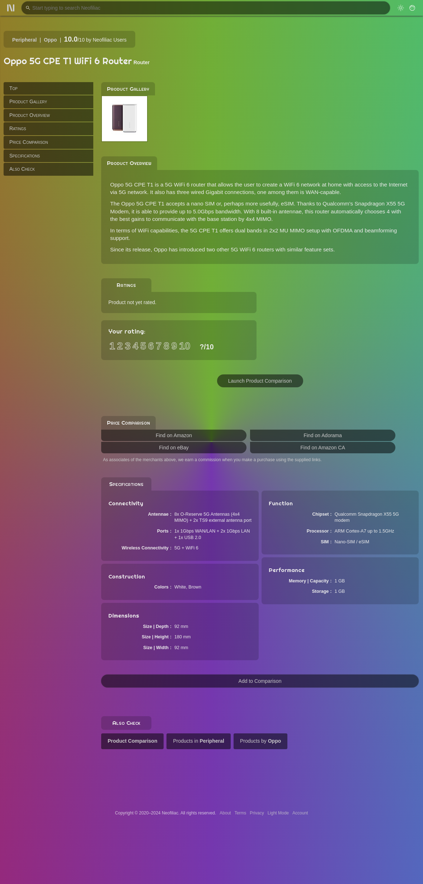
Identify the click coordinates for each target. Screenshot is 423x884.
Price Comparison (28, 142)
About (225, 813)
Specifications (24, 156)
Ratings (17, 128)
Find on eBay (174, 447)
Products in (198, 741)
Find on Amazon (174, 435)
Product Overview (29, 115)
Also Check (22, 169)
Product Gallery (28, 101)
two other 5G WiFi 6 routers (240, 249)
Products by (260, 741)
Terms (240, 813)
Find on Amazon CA (322, 447)
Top (13, 88)
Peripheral (24, 40)
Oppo (50, 40)
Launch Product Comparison (260, 381)
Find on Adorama (323, 435)
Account (300, 813)
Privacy (257, 813)
